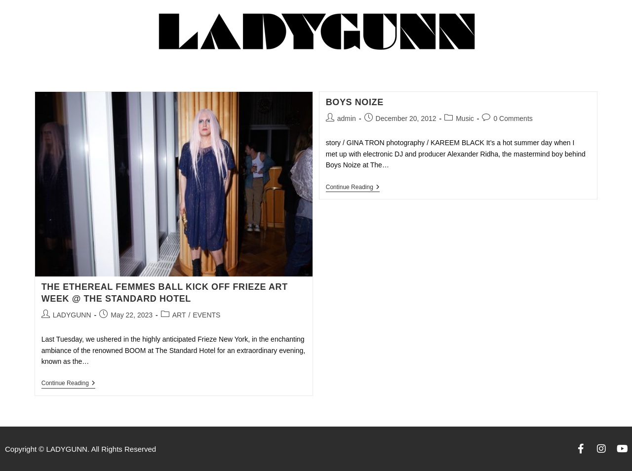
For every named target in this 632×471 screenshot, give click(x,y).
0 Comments (512, 118)
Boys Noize (355, 102)
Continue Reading (68, 383)
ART (179, 315)
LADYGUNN (72, 315)
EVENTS (206, 315)
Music (465, 118)
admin (346, 118)
